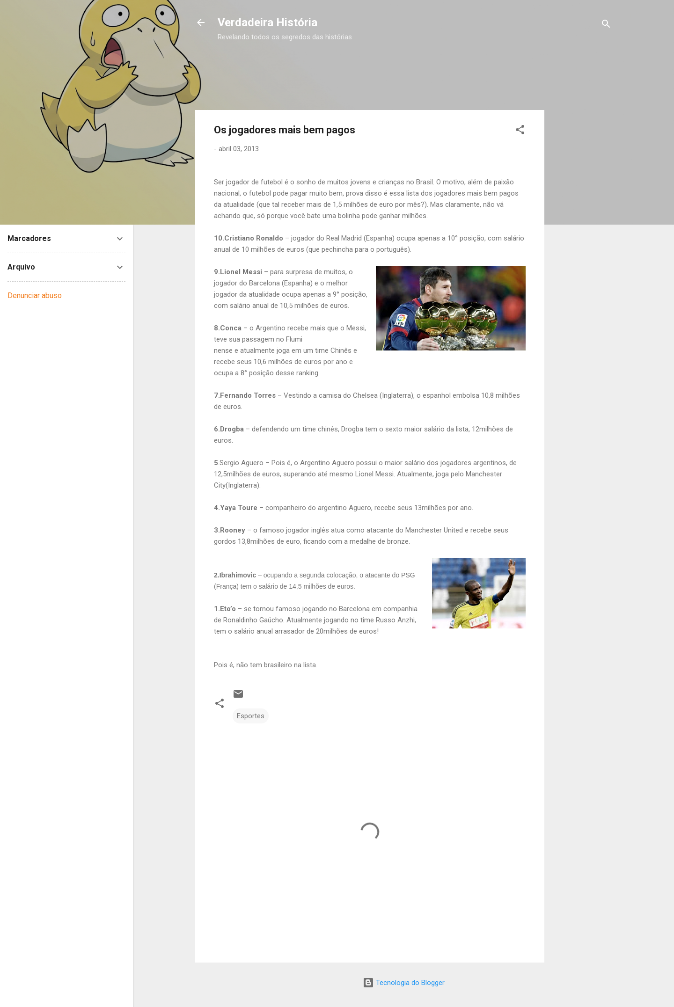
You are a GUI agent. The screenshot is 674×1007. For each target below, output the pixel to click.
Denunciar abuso (34, 295)
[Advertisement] (388, 65)
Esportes (250, 716)
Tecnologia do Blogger (404, 982)
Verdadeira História (267, 22)
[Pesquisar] (606, 25)
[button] (520, 131)
